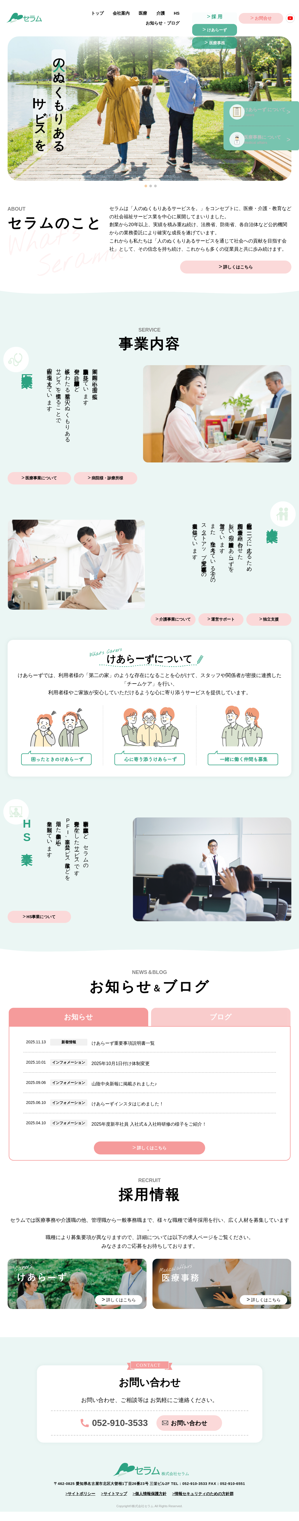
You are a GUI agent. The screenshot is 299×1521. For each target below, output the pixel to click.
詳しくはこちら (262, 261)
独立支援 (271, 614)
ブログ (221, 1011)
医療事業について (41, 473)
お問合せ (263, 16)
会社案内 (92, 15)
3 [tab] (155, 180)
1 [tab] (146, 180)
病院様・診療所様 (107, 473)
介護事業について (175, 614)
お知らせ (78, 1011)
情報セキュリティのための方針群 (204, 1503)
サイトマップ (115, 1503)
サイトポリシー (81, 1503)
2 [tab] (150, 180)
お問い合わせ (187, 1431)
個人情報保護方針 (151, 1503)
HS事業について (41, 911)
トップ (71, 15)
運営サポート (223, 614)
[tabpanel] (149, 103)
